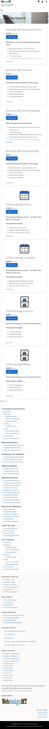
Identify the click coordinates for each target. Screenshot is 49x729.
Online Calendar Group (18, 204)
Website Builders (11, 416)
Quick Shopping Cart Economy (14, 457)
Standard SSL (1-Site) (11, 488)
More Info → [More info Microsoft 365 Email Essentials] (10, 183)
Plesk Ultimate (8, 680)
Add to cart (12, 37)
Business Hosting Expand (11, 658)
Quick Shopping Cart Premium (14, 462)
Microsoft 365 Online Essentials (23, 110)
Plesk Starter (8, 673)
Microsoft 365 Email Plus (19, 70)
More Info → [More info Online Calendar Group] (10, 236)
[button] (3, 10)
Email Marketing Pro (10, 620)
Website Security (11, 421)
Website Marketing (12, 433)
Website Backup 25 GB (11, 471)
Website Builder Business (12, 448)
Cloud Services (9, 436)
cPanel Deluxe (8, 668)
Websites (7, 414)
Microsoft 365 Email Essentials (22, 151)
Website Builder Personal (12, 450)
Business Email (9, 533)
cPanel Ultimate (9, 670)
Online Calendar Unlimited (20, 257)
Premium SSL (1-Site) (11, 497)
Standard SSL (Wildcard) (11, 493)
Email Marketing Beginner (11, 618)
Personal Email (9, 531)
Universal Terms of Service (9, 690)
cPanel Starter (8, 666)
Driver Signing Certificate (12, 502)
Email (6, 429)
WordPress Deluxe (10, 512)
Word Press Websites (13, 419)
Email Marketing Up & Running (13, 622)
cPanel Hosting (11, 426)
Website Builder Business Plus (14, 445)
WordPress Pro (9, 519)
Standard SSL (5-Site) (11, 490)
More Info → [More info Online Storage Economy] (10, 343)
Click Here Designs (7, 5)
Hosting (6, 424)
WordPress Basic (9, 509)
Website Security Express (12, 485)
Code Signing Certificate (12, 500)
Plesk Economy (8, 675)
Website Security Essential (12, 483)
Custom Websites (42, 712)
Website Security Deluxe (12, 480)
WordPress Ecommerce (11, 516)
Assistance (7, 412)
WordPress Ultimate (10, 514)
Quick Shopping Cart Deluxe (13, 459)
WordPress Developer (11, 521)
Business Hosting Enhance (12, 653)
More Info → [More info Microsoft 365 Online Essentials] (10, 142)
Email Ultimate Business (12, 536)
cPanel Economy (9, 663)
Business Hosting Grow (11, 656)
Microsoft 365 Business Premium (24, 29)
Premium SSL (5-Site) (11, 495)
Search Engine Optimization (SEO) (14, 615)
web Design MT (9, 638)
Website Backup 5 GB (11, 469)
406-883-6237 (43, 714)
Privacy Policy (28, 690)
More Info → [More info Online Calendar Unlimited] (10, 289)
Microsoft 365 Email (12, 431)
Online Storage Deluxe (18, 364)
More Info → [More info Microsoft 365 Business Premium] (10, 61)
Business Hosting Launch (11, 661)
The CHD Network (9, 634)
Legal (20, 690)
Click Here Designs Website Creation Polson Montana (20, 641)
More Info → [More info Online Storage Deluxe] (10, 396)
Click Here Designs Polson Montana (14, 645)
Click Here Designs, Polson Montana (14, 631)
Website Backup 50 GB (11, 474)
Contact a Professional (11, 438)
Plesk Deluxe (8, 678)
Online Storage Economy (19, 311)
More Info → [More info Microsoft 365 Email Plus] (10, 102)
